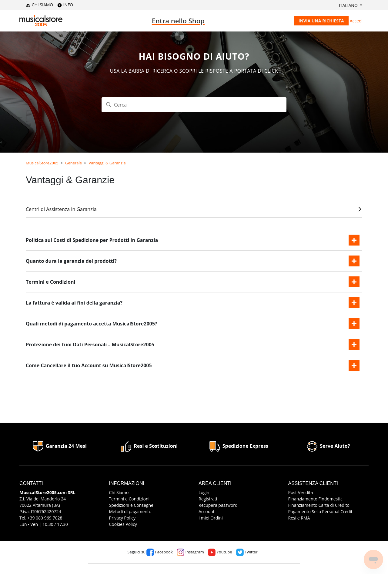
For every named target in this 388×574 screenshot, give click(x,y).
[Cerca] (194, 104)
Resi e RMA (299, 518)
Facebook (159, 552)
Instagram (190, 552)
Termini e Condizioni (129, 499)
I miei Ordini (211, 518)
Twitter (247, 552)
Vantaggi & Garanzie (107, 163)
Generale (73, 163)
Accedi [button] (356, 21)
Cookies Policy (123, 524)
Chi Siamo (119, 492)
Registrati (208, 499)
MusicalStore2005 (42, 163)
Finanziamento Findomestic (315, 499)
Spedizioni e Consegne (131, 505)
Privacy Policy (122, 518)
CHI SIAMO (39, 5)
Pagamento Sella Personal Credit (320, 511)
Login (204, 492)
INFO (65, 5)
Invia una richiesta (321, 21)
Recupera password (218, 505)
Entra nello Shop (178, 20)
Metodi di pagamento (130, 511)
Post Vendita (300, 492)
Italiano (349, 5)
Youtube (220, 552)
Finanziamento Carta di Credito (319, 505)
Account (207, 511)
